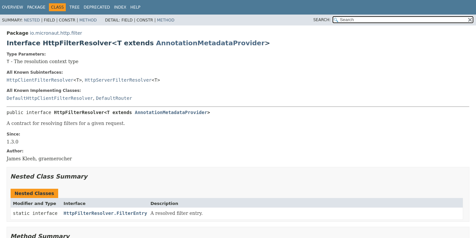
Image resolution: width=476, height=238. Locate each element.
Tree (74, 7)
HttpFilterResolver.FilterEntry (105, 213)
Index (120, 7)
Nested (32, 20)
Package (36, 7)
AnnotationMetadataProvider (210, 43)
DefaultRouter (114, 98)
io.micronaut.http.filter (56, 33)
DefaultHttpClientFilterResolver (50, 98)
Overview (12, 7)
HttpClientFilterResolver (40, 80)
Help (135, 7)
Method (88, 20)
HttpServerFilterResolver (118, 80)
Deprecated (97, 7)
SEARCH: (322, 20)
